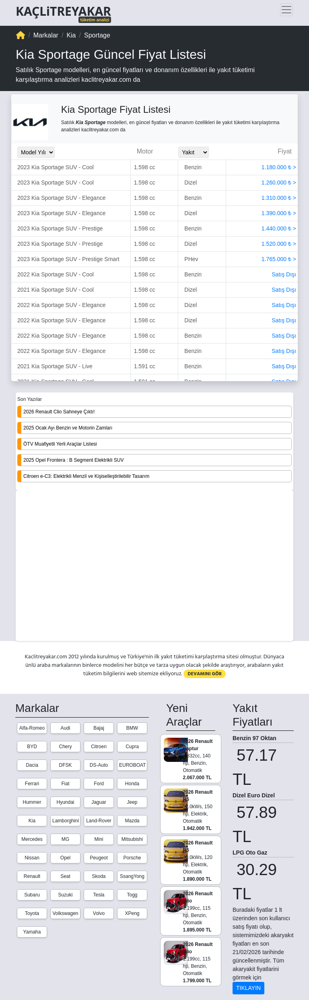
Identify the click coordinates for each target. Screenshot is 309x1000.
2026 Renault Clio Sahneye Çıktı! (59, 412)
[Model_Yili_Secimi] (36, 152)
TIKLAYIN (248, 988)
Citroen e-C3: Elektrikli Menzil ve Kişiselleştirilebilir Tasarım (86, 476)
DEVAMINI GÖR (204, 674)
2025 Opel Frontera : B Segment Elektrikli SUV (73, 460)
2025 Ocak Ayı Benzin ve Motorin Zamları (67, 428)
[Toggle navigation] (286, 9)
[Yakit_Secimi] (193, 152)
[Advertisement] (154, 566)
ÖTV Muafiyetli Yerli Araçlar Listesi (60, 444)
